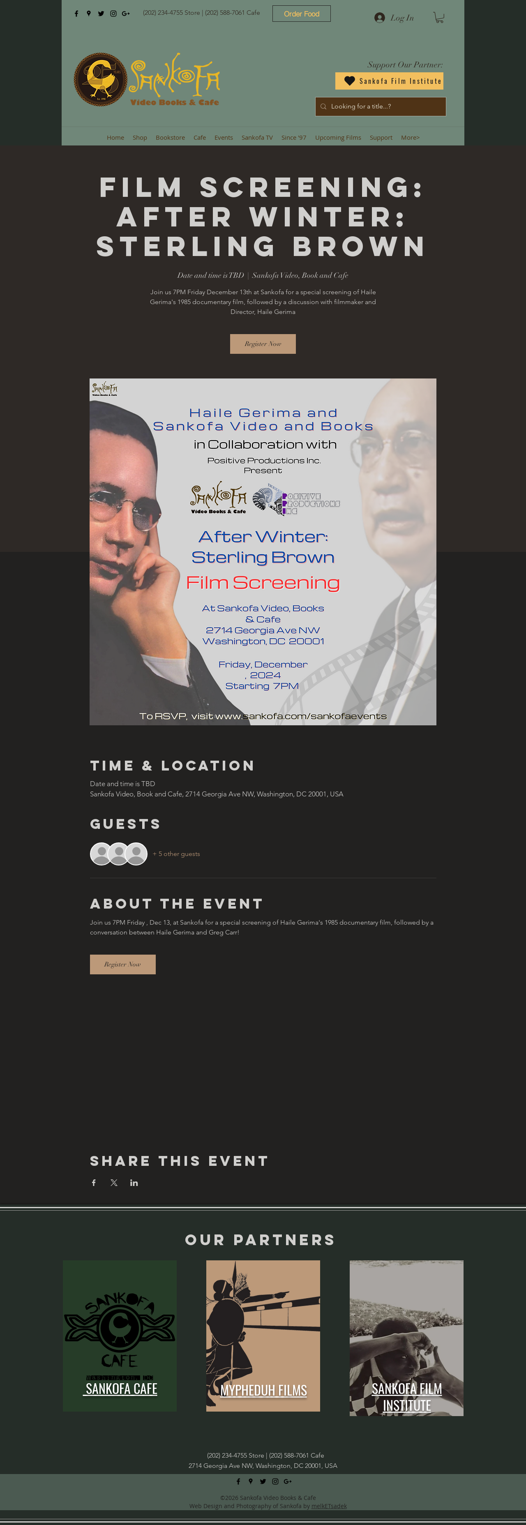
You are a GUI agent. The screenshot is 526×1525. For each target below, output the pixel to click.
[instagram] (113, 13)
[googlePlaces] (89, 13)
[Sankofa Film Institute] (389, 81)
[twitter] (101, 13)
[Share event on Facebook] (94, 1182)
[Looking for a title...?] (380, 106)
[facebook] (76, 13)
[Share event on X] (114, 1182)
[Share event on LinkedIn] (134, 1182)
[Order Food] (301, 13)
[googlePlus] (126, 13)
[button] (439, 17)
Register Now (263, 344)
